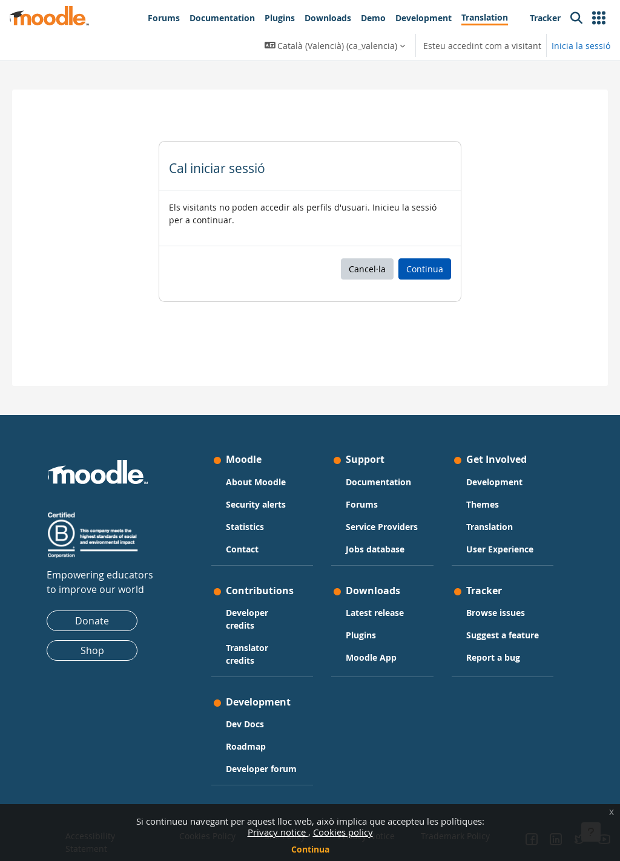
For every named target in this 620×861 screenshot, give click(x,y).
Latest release (375, 592)
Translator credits (253, 645)
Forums (362, 470)
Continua (310, 849)
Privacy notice (278, 832)
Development (488, 448)
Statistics (251, 493)
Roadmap (252, 737)
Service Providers (366, 499)
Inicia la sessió (581, 45)
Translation (483, 493)
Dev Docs (251, 715)
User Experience (483, 521)
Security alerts (262, 470)
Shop (104, 617)
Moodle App (371, 637)
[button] (598, 18)
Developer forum (253, 766)
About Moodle (262, 448)
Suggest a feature (480, 621)
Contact (248, 515)
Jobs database (375, 528)
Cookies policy (343, 832)
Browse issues (489, 592)
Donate (103, 587)
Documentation (378, 448)
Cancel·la (367, 269)
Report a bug (487, 649)
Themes (476, 470)
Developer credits (253, 610)
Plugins (361, 614)
